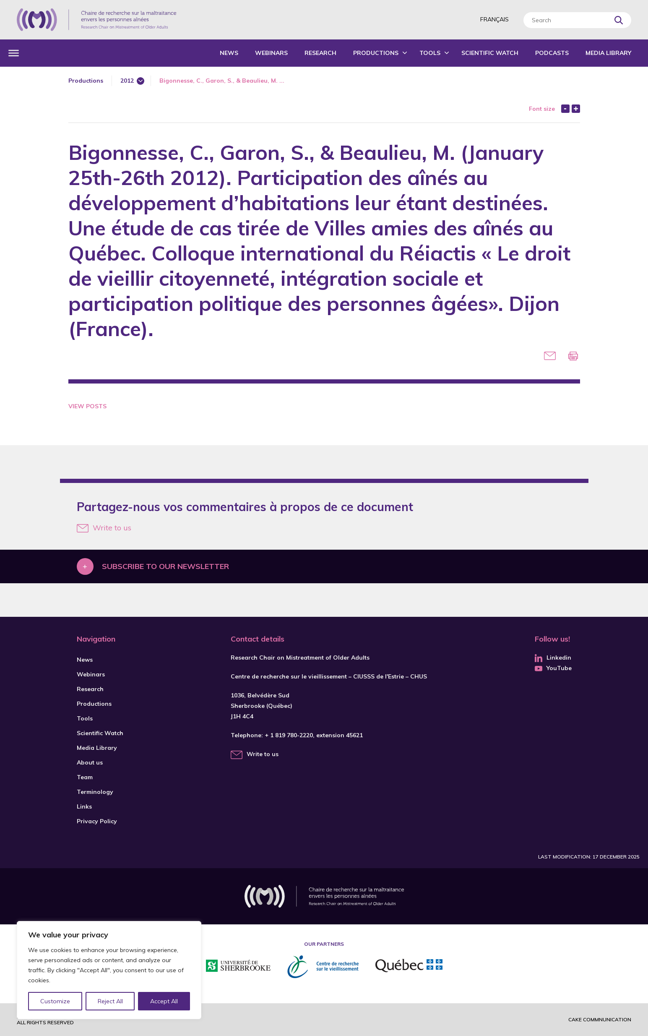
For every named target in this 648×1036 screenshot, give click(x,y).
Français (494, 19)
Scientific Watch (489, 53)
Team (85, 777)
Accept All (164, 1001)
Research (320, 53)
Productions (375, 53)
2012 (127, 80)
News (229, 53)
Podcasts (552, 53)
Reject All (110, 1001)
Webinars (271, 53)
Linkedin (553, 657)
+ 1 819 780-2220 (289, 735)
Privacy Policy (97, 821)
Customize (55, 1001)
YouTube (553, 668)
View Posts (87, 406)
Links (84, 806)
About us (90, 762)
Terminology (95, 792)
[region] (109, 970)
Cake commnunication (599, 1019)
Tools (429, 53)
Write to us (104, 527)
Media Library (608, 53)
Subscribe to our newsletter (165, 566)
